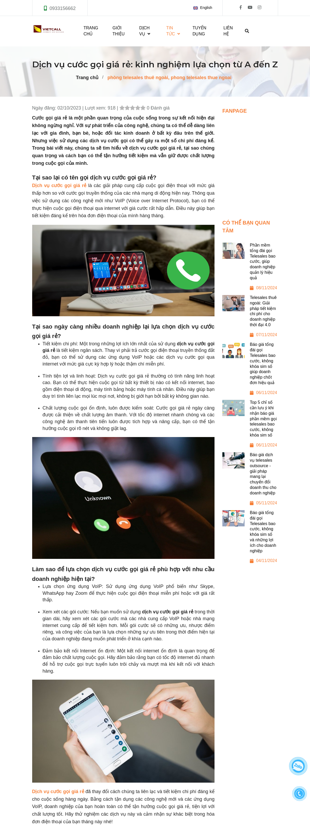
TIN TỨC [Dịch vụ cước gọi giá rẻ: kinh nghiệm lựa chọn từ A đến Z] (173, 31)
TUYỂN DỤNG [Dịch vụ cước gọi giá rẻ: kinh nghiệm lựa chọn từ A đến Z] (199, 31)
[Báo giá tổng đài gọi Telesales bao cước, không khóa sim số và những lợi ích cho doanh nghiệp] (250, 539)
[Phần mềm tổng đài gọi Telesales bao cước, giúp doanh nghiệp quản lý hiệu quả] (250, 269)
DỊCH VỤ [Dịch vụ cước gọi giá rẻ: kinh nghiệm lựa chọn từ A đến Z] (144, 31)
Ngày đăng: (45, 108)
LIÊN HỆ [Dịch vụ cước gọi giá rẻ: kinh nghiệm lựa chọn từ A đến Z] (228, 31)
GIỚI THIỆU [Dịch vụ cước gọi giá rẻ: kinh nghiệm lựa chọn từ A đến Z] (118, 31)
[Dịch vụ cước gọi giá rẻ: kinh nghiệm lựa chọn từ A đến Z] (58, 791)
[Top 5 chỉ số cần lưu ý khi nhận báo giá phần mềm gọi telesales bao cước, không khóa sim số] (250, 426)
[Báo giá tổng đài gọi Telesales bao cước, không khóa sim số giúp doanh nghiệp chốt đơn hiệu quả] (250, 371)
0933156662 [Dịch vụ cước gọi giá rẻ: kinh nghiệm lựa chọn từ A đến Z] (62, 8)
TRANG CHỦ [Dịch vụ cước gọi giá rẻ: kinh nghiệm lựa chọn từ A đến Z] (90, 31)
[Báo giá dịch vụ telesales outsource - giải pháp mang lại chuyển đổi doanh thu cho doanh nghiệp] (250, 481)
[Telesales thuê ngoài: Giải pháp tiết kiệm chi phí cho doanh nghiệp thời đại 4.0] (250, 318)
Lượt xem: (96, 108)
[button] (203, 8)
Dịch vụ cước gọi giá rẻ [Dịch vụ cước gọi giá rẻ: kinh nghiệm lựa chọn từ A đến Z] (59, 185)
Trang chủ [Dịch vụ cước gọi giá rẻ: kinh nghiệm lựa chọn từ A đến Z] (87, 77)
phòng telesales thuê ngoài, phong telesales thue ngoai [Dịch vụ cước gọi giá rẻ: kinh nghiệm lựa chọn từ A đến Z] (170, 77)
